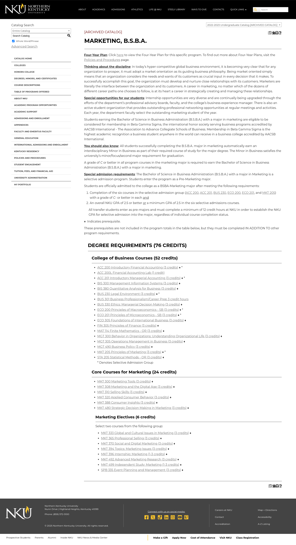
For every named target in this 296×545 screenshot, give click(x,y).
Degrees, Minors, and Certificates (35, 78)
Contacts (218, 9)
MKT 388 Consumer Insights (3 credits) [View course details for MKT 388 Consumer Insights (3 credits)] (126, 402)
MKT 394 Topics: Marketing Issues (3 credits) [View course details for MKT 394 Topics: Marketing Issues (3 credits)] (134, 449)
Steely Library (176, 9)
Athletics (137, 9)
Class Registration (247, 537)
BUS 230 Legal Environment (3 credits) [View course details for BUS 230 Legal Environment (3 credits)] (126, 294)
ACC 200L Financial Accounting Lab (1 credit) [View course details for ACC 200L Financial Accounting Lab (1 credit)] (131, 273)
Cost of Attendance (202, 537)
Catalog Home (23, 58)
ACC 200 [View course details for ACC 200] (192, 193)
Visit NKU (226, 537)
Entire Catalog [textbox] (21, 30)
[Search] (257, 9)
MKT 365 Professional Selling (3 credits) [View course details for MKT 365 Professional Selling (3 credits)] (130, 438)
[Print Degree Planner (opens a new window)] (269, 33)
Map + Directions (267, 510)
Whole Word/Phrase (27, 41)
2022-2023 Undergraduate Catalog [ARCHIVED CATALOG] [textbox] (242, 24)
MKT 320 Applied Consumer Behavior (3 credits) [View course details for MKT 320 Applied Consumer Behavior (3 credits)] (133, 397)
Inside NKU (66, 537)
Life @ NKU (155, 9)
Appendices (21, 125)
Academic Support (25, 111)
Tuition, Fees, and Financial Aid (33, 171)
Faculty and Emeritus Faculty (33, 131)
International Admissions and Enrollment (41, 144)
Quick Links (238, 9)
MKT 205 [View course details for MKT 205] (268, 193)
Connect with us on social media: (166, 511)
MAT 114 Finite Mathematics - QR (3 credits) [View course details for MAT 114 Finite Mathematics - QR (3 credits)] (129, 331)
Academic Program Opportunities (35, 105)
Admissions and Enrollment (32, 118)
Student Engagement (27, 164)
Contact (219, 517)
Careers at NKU (223, 510)
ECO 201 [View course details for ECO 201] (248, 193)
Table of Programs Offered (31, 91)
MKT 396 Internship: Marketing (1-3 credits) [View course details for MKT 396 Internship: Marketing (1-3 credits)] (133, 454)
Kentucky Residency (26, 151)
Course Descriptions (27, 85)
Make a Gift (160, 537)
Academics (98, 9)
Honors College (24, 72)
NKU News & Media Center (92, 537)
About (82, 9)
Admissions (118, 9)
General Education (26, 138)
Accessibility (265, 517)
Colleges (19, 65)
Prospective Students (18, 537)
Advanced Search (24, 46)
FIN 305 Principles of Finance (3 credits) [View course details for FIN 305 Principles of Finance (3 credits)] (126, 325)
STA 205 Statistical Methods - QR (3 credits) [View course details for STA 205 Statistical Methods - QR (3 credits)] (129, 357)
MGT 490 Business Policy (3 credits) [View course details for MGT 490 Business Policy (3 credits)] (123, 347)
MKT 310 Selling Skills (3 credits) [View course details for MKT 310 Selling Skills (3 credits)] (121, 392)
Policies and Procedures (30, 158)
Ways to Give (199, 9)
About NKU (20, 98)
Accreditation (222, 524)
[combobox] (244, 24)
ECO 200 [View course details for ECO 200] (233, 193)
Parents (39, 537)
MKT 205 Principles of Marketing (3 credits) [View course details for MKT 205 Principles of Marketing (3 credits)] (129, 352)
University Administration (30, 177)
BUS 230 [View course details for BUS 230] (219, 193)
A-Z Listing (264, 524)
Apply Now (179, 537)
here (120, 55)
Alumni (52, 537)
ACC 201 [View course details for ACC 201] (206, 193)
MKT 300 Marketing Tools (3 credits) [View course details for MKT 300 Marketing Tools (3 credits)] (124, 381)
